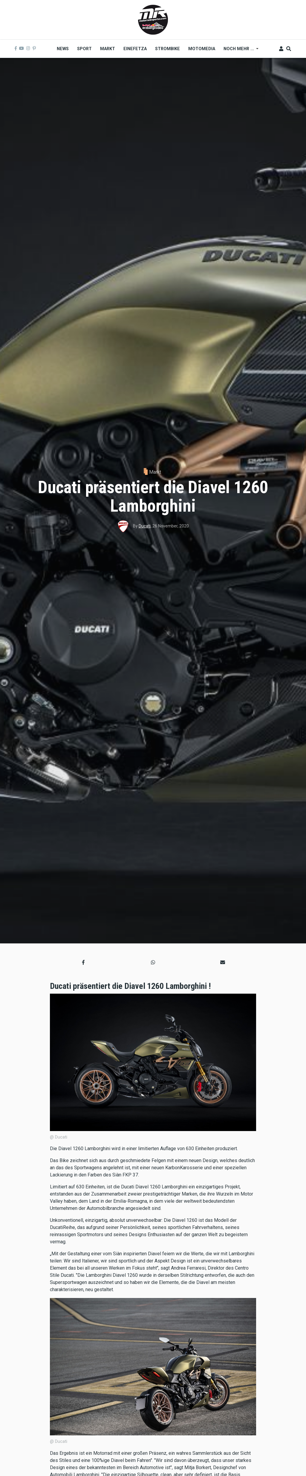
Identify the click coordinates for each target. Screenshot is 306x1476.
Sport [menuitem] (84, 48)
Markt (155, 472)
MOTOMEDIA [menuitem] (201, 48)
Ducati (145, 526)
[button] (83, 962)
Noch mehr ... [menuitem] (238, 50)
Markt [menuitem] (107, 48)
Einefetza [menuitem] (135, 48)
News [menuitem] (63, 48)
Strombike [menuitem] (167, 48)
